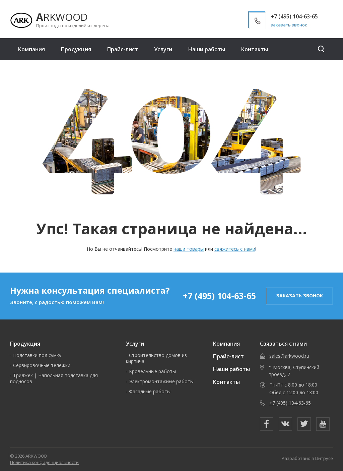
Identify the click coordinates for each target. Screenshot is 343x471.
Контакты (254, 49)
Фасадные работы (149, 391)
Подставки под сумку (37, 355)
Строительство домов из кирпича (156, 358)
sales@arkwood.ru (289, 356)
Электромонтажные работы (161, 381)
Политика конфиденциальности (44, 462)
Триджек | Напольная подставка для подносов (54, 378)
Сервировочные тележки (41, 365)
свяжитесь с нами (234, 249)
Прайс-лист (122, 49)
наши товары (189, 249)
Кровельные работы (152, 371)
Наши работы (206, 49)
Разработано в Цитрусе (307, 458)
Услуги (163, 49)
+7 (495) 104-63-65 (219, 295)
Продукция (76, 49)
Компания (31, 49)
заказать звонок (289, 25)
